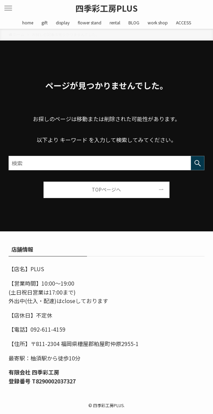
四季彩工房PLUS (106, 8)
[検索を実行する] (197, 163)
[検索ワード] (106, 163)
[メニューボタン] (8, 8)
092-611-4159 (47, 329)
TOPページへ (106, 189)
